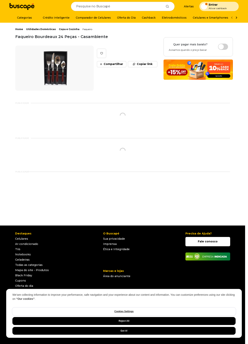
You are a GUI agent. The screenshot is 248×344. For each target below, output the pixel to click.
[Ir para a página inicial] (21, 6)
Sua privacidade (114, 238)
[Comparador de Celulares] (93, 17)
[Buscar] (167, 6)
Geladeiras (22, 259)
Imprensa (110, 244)
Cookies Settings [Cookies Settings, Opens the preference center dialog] (123, 311)
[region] (124, 313)
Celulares (21, 238)
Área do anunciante (116, 276)
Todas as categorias (29, 265)
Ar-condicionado (26, 244)
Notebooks (23, 254)
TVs (17, 249)
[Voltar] (231, 17)
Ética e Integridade (116, 249)
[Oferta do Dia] (126, 17)
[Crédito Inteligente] (54, 17)
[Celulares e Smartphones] (210, 17)
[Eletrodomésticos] (174, 17)
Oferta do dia (24, 286)
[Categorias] (22, 17)
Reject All (124, 321)
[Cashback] (149, 17)
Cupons (20, 280)
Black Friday (23, 275)
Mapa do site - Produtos (32, 270)
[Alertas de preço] (187, 6)
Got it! (124, 330)
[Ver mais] (236, 17)
